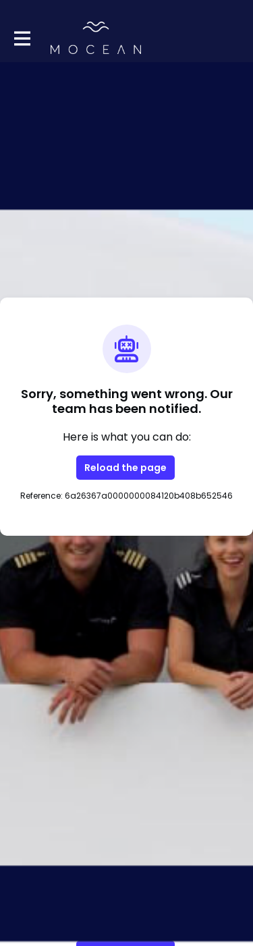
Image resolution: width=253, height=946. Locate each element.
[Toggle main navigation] (21, 38)
